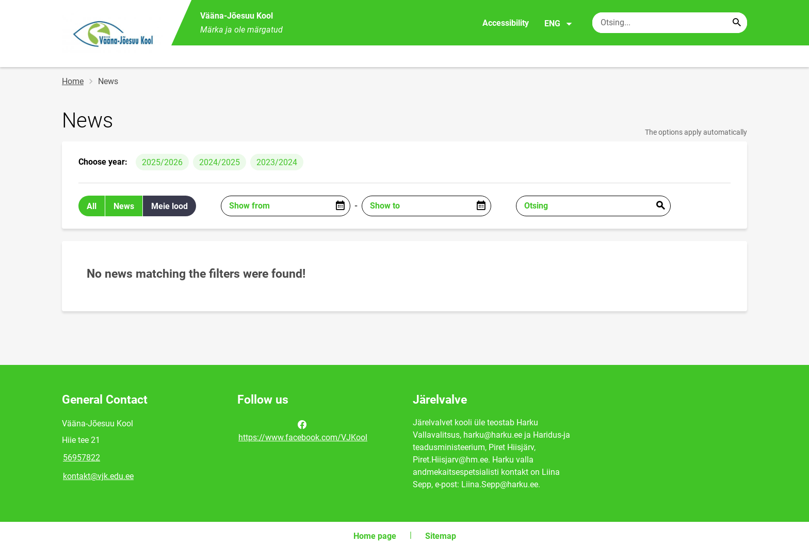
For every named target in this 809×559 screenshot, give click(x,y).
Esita (660, 206)
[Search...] (737, 22)
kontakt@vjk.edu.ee (98, 476)
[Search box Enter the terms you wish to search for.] (669, 22)
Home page (374, 536)
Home (73, 81)
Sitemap (440, 536)
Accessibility (505, 23)
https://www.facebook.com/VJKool (302, 430)
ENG (558, 24)
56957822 (81, 457)
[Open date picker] (340, 206)
